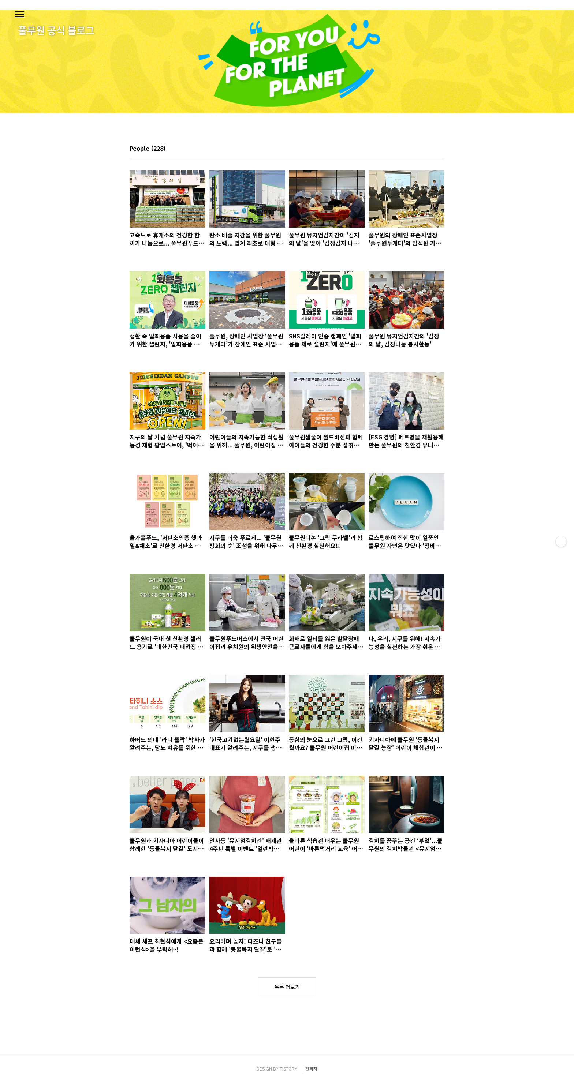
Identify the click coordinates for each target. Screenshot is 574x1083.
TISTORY (288, 1068)
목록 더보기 (287, 986)
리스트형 (440, 149)
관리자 (311, 1068)
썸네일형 (429, 149)
